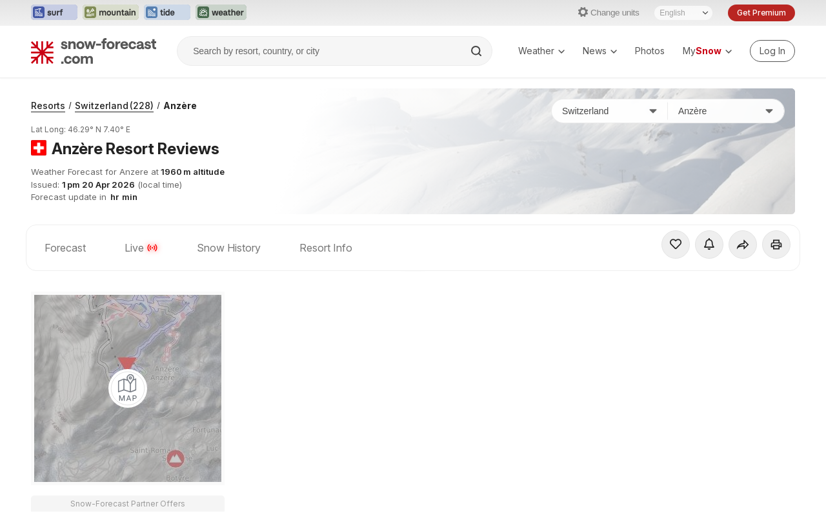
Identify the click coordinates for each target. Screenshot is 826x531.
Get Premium (761, 12)
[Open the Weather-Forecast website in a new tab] (221, 13)
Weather (541, 50)
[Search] (477, 51)
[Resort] (726, 111)
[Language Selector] (683, 13)
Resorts (48, 105)
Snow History (229, 247)
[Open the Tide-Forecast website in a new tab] (167, 13)
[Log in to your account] (772, 51)
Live (141, 247)
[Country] (610, 111)
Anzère (180, 105)
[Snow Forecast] (93, 51)
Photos (650, 50)
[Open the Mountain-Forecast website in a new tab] (111, 13)
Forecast (65, 247)
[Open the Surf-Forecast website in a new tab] (54, 13)
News (600, 50)
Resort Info (325, 247)
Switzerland (114, 105)
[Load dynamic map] (127, 388)
